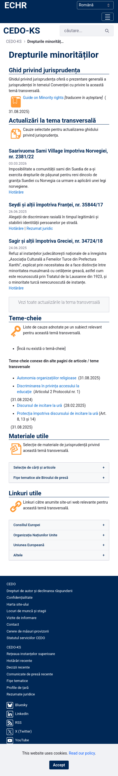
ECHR (15, 5)
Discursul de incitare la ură (39, 405)
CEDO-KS (21, 30)
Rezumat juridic (40, 228)
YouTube (22, 740)
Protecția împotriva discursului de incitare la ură (57, 413)
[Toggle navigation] (108, 17)
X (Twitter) (23, 731)
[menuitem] (59, 584)
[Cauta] (80, 30)
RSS (18, 722)
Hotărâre (16, 192)
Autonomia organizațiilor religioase (46, 378)
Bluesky (21, 705)
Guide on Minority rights (43, 97)
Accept (59, 765)
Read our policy (82, 753)
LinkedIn (21, 714)
